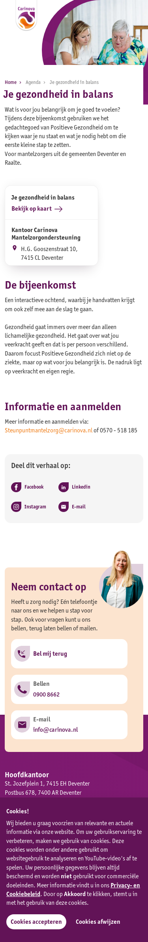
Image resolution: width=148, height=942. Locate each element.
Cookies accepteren (36, 921)
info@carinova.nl (55, 729)
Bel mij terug (50, 653)
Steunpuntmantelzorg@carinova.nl (48, 430)
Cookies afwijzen (98, 921)
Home (14, 82)
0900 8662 (46, 694)
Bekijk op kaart (36, 209)
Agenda (37, 82)
